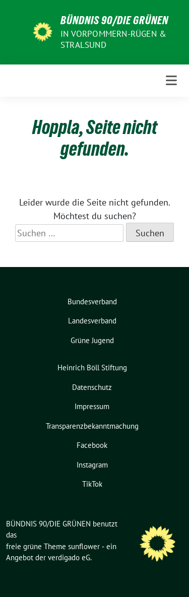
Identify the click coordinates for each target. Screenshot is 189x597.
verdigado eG (69, 557)
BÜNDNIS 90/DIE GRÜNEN (114, 20)
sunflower (84, 546)
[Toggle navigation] (171, 80)
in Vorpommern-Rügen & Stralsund (113, 39)
